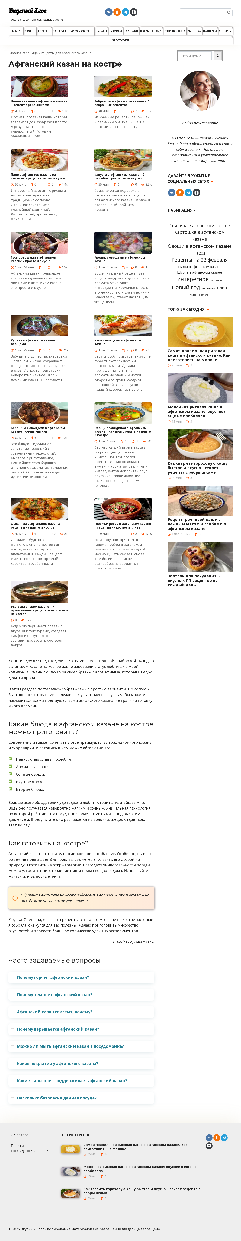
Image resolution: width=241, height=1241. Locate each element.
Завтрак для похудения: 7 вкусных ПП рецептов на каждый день (194, 580)
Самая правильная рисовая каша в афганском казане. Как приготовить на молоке (199, 355)
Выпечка (194, 31)
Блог (28, 31)
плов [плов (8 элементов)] (222, 287)
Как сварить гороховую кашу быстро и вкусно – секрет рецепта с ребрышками (197, 468)
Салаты (101, 31)
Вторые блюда (174, 31)
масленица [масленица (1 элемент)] (216, 280)
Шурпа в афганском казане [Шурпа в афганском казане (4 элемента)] (199, 272)
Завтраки (131, 31)
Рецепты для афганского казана (66, 53)
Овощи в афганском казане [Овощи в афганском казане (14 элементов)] (200, 246)
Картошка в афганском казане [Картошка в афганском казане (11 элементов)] (199, 235)
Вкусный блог (27, 11)
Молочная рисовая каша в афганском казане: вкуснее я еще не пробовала (197, 411)
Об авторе (20, 1135)
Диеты (42, 31)
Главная (15, 31)
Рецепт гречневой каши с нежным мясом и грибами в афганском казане (197, 524)
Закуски (115, 31)
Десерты (225, 31)
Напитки (210, 31)
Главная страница (23, 53)
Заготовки (120, 40)
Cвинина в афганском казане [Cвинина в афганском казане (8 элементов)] (199, 225)
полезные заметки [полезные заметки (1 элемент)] (199, 295)
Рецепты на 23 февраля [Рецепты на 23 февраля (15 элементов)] (200, 259)
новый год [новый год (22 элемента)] (186, 287)
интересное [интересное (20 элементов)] (193, 279)
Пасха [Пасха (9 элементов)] (199, 253)
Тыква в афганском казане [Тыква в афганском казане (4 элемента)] (199, 266)
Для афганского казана (71, 31)
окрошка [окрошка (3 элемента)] (208, 288)
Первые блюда (151, 31)
